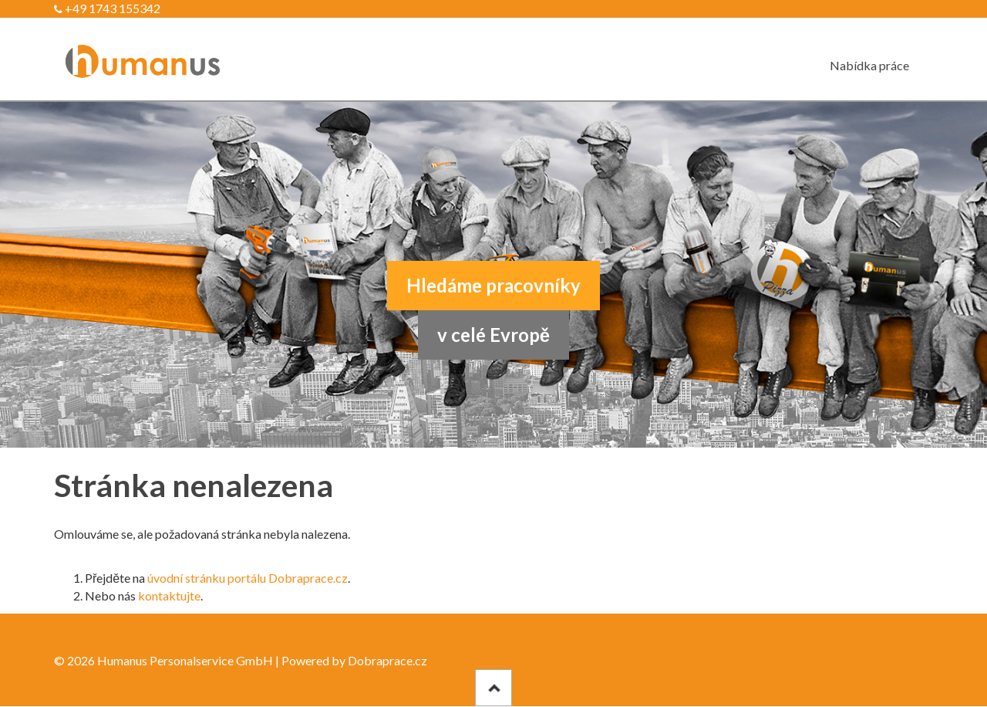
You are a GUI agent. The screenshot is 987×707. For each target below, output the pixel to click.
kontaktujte (169, 595)
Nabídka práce (869, 65)
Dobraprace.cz (387, 660)
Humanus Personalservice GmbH (185, 660)
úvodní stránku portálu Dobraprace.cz (247, 577)
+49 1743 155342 (107, 8)
